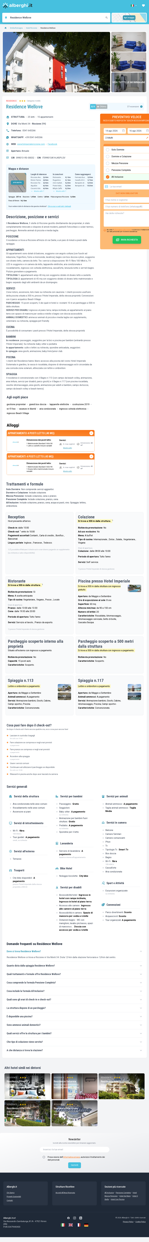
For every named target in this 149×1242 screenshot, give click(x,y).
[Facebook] (68, 1218)
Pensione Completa (123, 1193)
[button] (134, 5)
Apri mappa (129, 18)
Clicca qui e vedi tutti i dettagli (59, 206)
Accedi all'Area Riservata (65, 1193)
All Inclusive (109, 1193)
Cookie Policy (140, 1222)
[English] (70, 1225)
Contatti (10, 1200)
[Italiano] (63, 1225)
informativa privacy (71, 1157)
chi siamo (10, 1193)
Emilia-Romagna (16, 28)
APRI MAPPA (17, 182)
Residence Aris (109, 1081)
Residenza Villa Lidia (18, 1108)
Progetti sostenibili (14, 1197)
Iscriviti (74, 1165)
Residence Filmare (17, 1081)
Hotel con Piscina (117, 1199)
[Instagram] (74, 1218)
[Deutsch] (86, 1225)
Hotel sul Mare (125, 1196)
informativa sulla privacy (122, 230)
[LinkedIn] (80, 1218)
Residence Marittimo (66, 1108)
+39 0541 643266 (33, 137)
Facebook (52, 144)
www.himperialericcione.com (31, 144)
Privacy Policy (128, 1222)
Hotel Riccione (31, 28)
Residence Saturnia (65, 1081)
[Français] (78, 1225)
